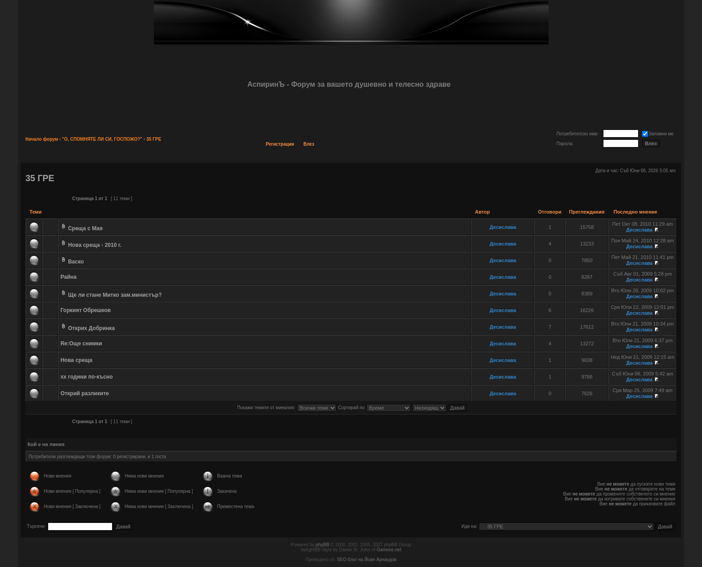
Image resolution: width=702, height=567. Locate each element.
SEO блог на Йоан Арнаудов (366, 559)
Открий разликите (84, 393)
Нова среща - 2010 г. (95, 245)
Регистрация (280, 144)
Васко (76, 262)
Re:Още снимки (81, 343)
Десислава (503, 227)
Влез (308, 144)
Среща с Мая (85, 228)
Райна (68, 277)
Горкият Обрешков (85, 310)
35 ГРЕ (153, 139)
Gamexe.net (389, 549)
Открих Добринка (91, 328)
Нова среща (76, 360)
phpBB (322, 544)
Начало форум (41, 139)
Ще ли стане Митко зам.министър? (115, 295)
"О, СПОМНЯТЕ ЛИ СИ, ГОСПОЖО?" (102, 139)
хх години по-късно (86, 377)
